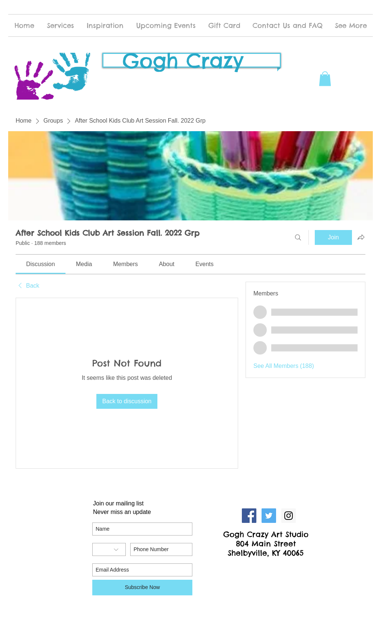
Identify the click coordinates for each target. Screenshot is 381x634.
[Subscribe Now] (142, 587)
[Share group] (360, 237)
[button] (325, 78)
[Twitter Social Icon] (269, 515)
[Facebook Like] (266, 568)
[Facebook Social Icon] (249, 515)
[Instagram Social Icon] (288, 515)
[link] (40, 264)
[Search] (298, 237)
